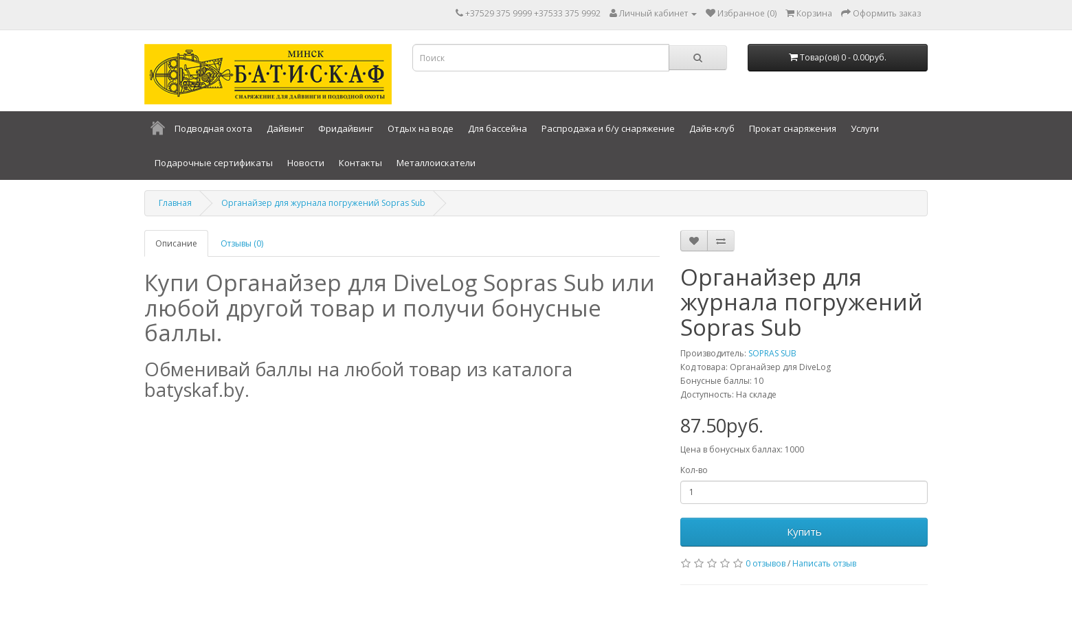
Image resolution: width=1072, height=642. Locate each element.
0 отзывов (765, 563)
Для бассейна (497, 128)
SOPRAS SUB (772, 353)
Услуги (865, 128)
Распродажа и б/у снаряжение (608, 128)
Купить (804, 531)
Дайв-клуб (712, 128)
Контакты (360, 163)
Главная (175, 203)
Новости (305, 163)
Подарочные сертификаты (214, 163)
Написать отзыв (824, 563)
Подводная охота (213, 128)
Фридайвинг (345, 128)
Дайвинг (285, 128)
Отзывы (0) (242, 243)
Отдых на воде (421, 128)
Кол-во (694, 470)
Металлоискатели (436, 163)
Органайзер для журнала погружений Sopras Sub (323, 203)
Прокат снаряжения (792, 128)
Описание (176, 243)
